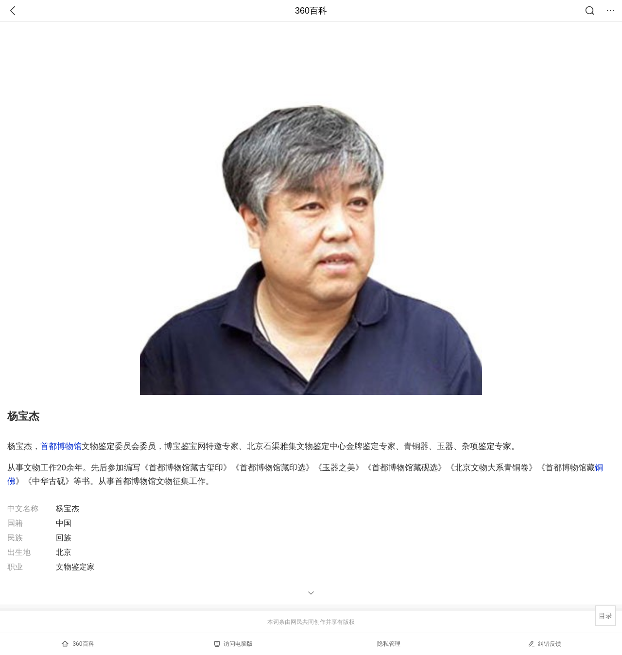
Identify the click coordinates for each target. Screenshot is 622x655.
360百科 (311, 11)
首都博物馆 (61, 446)
